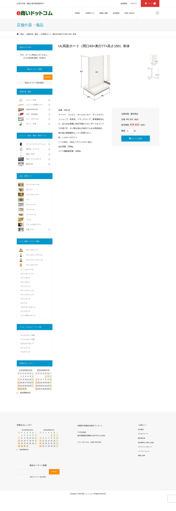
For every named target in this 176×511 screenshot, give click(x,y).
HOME (77, 13)
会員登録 (123, 3)
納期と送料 (104, 13)
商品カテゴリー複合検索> (34, 83)
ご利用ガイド (90, 13)
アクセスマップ (143, 434)
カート (152, 3)
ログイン (134, 3)
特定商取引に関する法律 (146, 442)
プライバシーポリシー (145, 447)
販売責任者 (141, 438)
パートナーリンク (143, 451)
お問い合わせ (129, 13)
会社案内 (116, 13)
